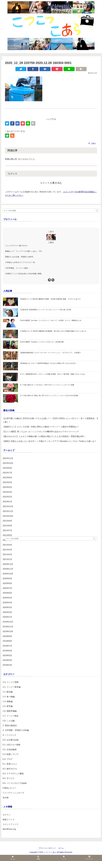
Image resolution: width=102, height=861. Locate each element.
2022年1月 (7, 502)
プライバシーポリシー (47, 848)
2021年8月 (7, 526)
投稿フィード (9, 819)
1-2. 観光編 (8, 692)
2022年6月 (7, 477)
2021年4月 (7, 545)
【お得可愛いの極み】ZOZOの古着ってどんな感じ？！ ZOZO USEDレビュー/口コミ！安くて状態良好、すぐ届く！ (51, 420)
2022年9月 (7, 468)
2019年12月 (8, 622)
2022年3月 (7, 492)
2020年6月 (7, 593)
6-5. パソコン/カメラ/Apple (15, 783)
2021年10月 (8, 516)
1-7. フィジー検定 (11, 716)
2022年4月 (7, 487)
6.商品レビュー (9, 788)
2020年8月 (7, 583)
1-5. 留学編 (8, 706)
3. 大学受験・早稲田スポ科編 (16, 730)
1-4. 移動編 (8, 701)
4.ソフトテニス (9, 735)
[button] (97, 210)
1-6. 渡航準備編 (10, 711)
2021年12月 (8, 506)
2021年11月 (8, 511)
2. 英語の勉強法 (10, 725)
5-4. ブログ (8, 759)
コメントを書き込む (51, 182)
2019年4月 (7, 660)
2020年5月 (7, 598)
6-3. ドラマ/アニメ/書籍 (13, 774)
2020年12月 (8, 564)
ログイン (7, 815)
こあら (51, 242)
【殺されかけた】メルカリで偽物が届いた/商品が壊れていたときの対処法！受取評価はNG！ (44, 436)
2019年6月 (7, 651)
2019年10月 (8, 631)
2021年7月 (7, 530)
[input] (51, 210)
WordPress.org (9, 829)
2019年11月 (8, 627)
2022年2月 (7, 497)
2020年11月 (8, 569)
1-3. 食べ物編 (9, 697)
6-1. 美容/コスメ (10, 764)
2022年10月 (8, 463)
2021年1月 (7, 559)
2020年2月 (7, 612)
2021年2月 (7, 554)
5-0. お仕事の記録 (11, 740)
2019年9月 (7, 636)
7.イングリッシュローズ (13, 793)
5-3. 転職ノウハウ (11, 754)
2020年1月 (7, 617)
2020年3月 (7, 607)
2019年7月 (7, 646)
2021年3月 (7, 550)
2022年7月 (7, 473)
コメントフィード (11, 824)
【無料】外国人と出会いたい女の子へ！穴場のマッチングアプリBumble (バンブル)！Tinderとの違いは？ (49, 441)
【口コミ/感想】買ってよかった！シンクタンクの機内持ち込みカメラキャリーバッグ (41, 431)
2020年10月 (8, 574)
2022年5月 (7, 482)
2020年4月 (7, 603)
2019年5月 (7, 655)
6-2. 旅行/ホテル (10, 769)
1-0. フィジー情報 (11, 682)
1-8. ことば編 (9, 721)
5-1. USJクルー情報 (11, 745)
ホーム (61, 848)
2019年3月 (7, 665)
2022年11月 (8, 458)
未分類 (6, 798)
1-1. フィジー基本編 (12, 687)
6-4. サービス (9, 778)
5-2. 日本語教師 (10, 749)
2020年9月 (7, 578)
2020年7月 (7, 588)
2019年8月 (7, 641)
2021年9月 (7, 521)
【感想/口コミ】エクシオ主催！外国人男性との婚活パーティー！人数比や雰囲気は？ (41, 427)
